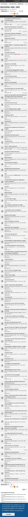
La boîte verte (8, 352)
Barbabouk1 (17, 104)
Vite (6, 173)
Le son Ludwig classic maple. (13, 109)
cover (6, 59)
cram (15, 276)
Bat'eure (16, 71)
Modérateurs (14, 9)
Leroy (15, 35)
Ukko (15, 242)
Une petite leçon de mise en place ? (15, 333)
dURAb (15, 164)
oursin (15, 90)
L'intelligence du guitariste (12, 363)
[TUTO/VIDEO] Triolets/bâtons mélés (15, 240)
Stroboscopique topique (12, 389)
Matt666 (16, 116)
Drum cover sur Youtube (12, 445)
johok (15, 136)
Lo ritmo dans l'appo (10, 199)
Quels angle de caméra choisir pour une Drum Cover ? (15, 382)
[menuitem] (4, 1)
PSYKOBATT (16, 228)
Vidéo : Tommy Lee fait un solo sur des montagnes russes (15, 396)
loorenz (16, 480)
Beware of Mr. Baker (10, 215)
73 (21, 24)
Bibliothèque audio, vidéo (10, 7)
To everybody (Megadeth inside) (14, 70)
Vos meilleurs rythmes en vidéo (14, 205)
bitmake (16, 323)
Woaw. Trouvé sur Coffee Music (14, 285)
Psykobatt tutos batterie (12, 227)
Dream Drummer (18, 28)
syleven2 (16, 194)
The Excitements (9, 280)
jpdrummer (16, 216)
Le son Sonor (8, 439)
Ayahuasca (17, 447)
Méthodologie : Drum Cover (12, 369)
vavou (15, 390)
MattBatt (16, 265)
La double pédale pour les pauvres (14, 245)
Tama (15, 222)
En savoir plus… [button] (19, 510)
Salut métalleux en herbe (12, 221)
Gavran (16, 354)
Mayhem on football (10, 64)
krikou (15, 466)
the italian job (17, 77)
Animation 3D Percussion (12, 135)
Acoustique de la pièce (11, 162)
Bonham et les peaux (11, 82)
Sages (9, 9)
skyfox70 (16, 371)
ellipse (15, 440)
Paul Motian (8, 121)
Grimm (15, 328)
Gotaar (16, 98)
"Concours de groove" (11, 234)
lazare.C (16, 429)
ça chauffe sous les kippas (12, 375)
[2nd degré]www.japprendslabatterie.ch (15, 463)
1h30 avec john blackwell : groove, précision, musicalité (14, 427)
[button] (17, 14)
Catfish (16, 413)
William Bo (16, 376)
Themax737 (17, 365)
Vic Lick (7, 186)
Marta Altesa (8, 157)
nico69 (15, 21)
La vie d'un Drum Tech (11, 103)
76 (26, 24)
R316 (15, 271)
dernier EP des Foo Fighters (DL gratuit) (16, 327)
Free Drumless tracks (11, 76)
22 (26, 149)
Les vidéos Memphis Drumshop (14, 433)
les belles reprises (10, 52)
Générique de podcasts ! (12, 478)
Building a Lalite (9, 115)
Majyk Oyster (17, 54)
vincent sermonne (18, 130)
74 (23, 24)
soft (15, 247)
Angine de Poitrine (10, 38)
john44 (15, 341)
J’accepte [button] (8, 514)
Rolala (15, 211)
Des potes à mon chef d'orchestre (14, 303)
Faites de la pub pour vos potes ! (14, 27)
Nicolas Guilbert (18, 312)
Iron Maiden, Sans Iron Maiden (13, 458)
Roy (15, 260)
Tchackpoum (8, 297)
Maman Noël (8, 192)
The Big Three (8, 141)
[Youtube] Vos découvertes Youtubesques (13, 19)
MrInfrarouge (17, 384)
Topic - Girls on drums (11, 146)
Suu (15, 159)
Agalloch (16, 65)
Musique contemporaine (12, 452)
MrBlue (15, 281)
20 (23, 149)
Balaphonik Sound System (12, 168)
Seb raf (15, 60)
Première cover (9, 359)
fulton (15, 360)
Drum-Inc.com (17, 183)
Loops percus (8, 291)
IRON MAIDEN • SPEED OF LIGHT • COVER (15, 346)
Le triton (7, 264)
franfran (16, 83)
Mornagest (16, 39)
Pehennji (16, 122)
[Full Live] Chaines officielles (13, 33)
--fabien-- (16, 473)
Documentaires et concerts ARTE (14, 88)
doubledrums (17, 406)
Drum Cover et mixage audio (13, 270)
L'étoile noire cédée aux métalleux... (15, 316)
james (15, 206)
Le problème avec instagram (13, 210)
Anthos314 (16, 422)
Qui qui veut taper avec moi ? (13, 322)
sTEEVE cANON (17, 48)
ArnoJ (15, 398)
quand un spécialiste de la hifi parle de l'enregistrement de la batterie (16, 95)
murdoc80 (16, 142)
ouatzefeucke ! (9, 259)
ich (15, 147)
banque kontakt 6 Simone (12, 151)
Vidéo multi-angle (10, 275)
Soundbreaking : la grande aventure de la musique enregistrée (16, 252)
